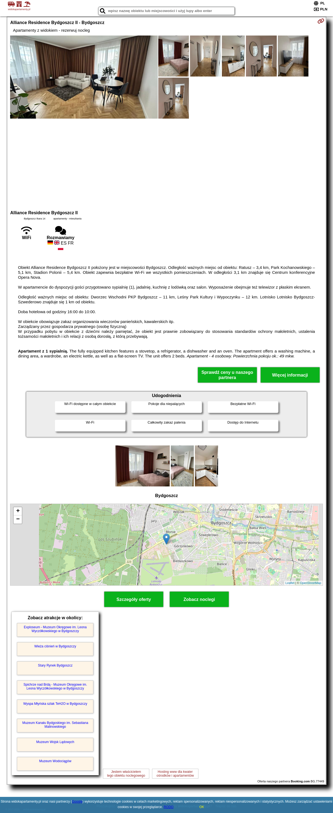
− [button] (18, 519)
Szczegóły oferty (134, 599)
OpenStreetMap (310, 583)
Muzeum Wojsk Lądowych (55, 742)
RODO (169, 807)
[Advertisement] (166, 163)
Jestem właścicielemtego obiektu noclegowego (126, 773)
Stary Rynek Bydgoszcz (55, 665)
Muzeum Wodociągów (55, 761)
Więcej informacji (290, 375)
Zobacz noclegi (199, 599)
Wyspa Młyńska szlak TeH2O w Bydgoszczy (55, 704)
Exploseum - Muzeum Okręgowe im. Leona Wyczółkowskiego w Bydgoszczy (55, 629)
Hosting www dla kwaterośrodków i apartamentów (175, 773)
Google (77, 801)
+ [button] (18, 511)
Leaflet (290, 583)
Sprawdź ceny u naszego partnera (227, 375)
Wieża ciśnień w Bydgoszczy (55, 646)
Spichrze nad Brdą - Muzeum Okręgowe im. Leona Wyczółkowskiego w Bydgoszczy (55, 686)
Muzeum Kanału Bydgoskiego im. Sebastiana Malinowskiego (55, 725)
